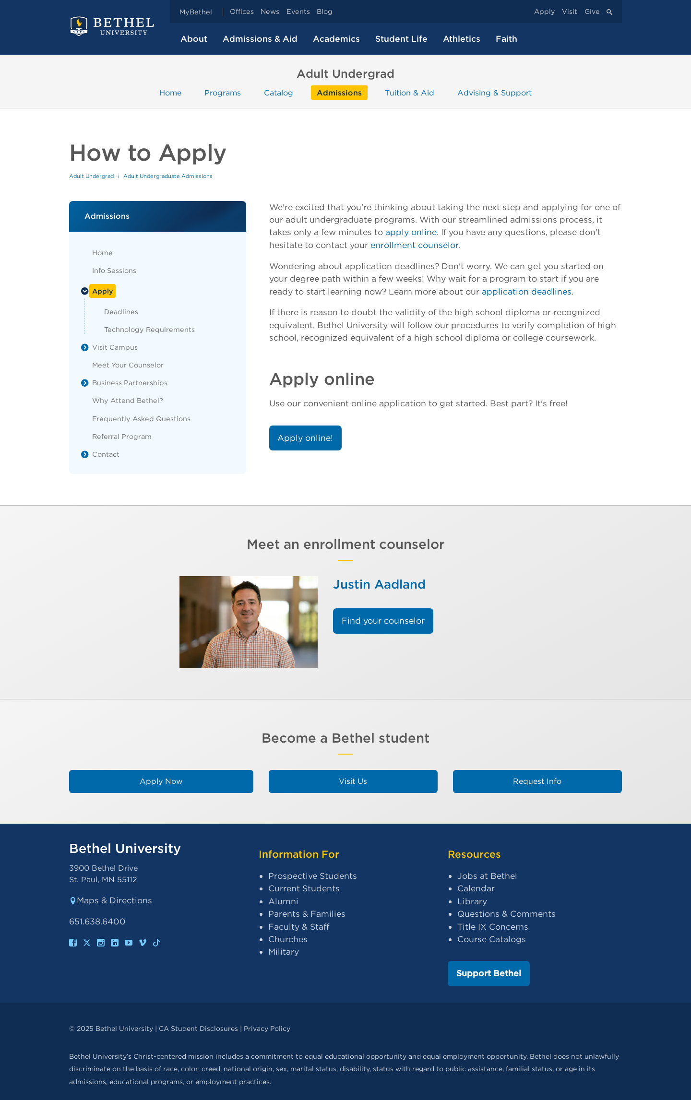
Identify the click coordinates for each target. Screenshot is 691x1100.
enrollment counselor (414, 245)
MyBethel (195, 12)
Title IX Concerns (492, 927)
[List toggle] (85, 291)
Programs (222, 92)
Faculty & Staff (298, 927)
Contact (105, 454)
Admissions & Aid (260, 39)
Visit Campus (115, 347)
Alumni (283, 901)
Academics (336, 39)
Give (592, 12)
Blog (325, 12)
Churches (288, 939)
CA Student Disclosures (198, 1028)
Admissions (339, 92)
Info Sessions (114, 270)
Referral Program (122, 436)
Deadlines (121, 312)
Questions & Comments (506, 914)
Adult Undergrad (91, 176)
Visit (569, 12)
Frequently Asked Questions (141, 418)
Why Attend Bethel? (127, 400)
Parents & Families (307, 914)
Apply (544, 12)
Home (170, 92)
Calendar (476, 888)
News (270, 12)
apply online (411, 232)
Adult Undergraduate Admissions (168, 176)
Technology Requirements (149, 329)
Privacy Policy (267, 1028)
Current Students (304, 888)
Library (472, 901)
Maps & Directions (110, 900)
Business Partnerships (129, 382)
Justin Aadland (379, 584)
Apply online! (305, 438)
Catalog (278, 92)
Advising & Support (494, 92)
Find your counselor (383, 620)
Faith (506, 39)
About (193, 39)
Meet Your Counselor (128, 365)
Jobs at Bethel (487, 876)
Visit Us (353, 781)
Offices (242, 12)
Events (298, 12)
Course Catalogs (491, 939)
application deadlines (527, 291)
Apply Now (161, 781)
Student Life (401, 39)
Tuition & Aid (409, 92)
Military (283, 951)
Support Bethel (488, 973)
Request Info (537, 781)
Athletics (461, 39)
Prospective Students (312, 876)
